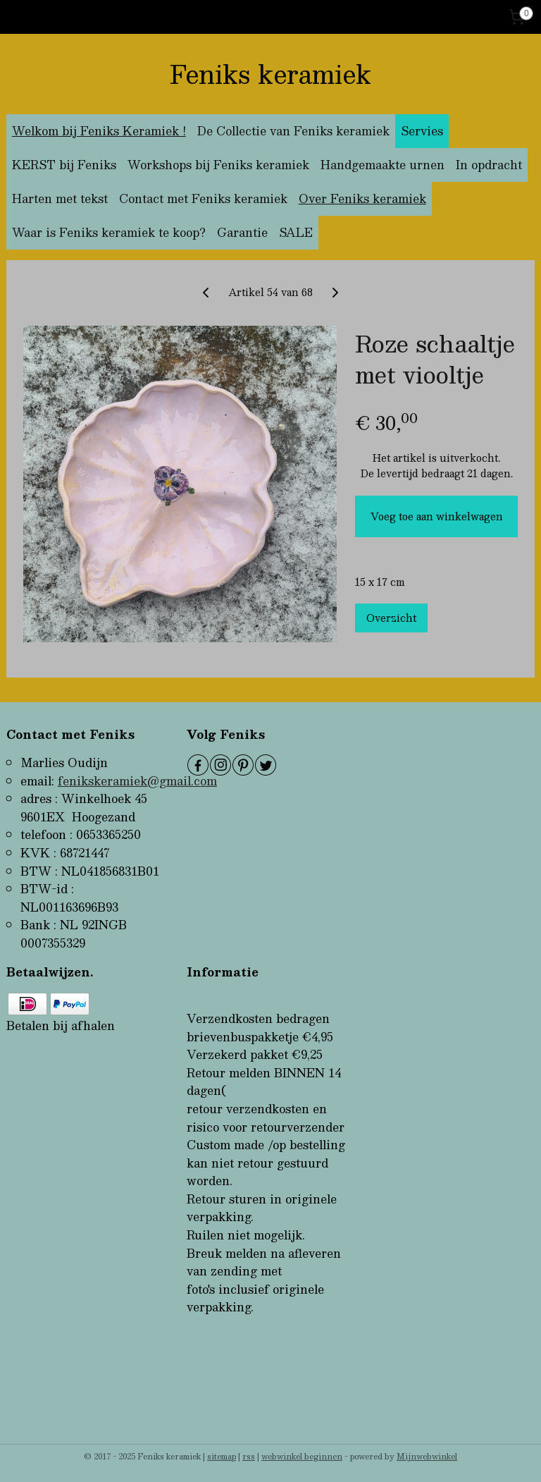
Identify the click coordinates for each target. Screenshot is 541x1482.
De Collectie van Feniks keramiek (293, 130)
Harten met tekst (60, 198)
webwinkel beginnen (301, 1456)
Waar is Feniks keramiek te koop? (109, 232)
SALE (296, 232)
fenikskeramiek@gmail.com (137, 780)
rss (248, 1456)
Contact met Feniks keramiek (203, 198)
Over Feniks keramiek (362, 198)
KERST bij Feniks (64, 164)
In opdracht (489, 164)
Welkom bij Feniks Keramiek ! (99, 130)
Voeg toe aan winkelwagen (437, 516)
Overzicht (391, 617)
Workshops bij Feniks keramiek (218, 164)
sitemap (221, 1456)
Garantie (242, 232)
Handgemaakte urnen (382, 164)
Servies (422, 130)
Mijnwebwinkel (427, 1456)
